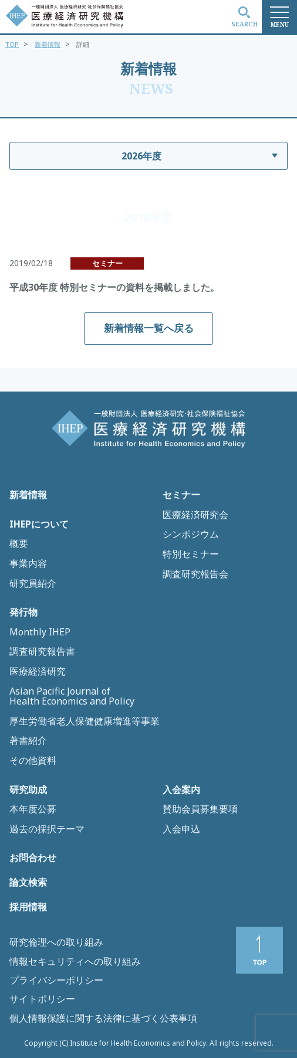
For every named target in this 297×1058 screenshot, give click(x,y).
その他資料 (32, 761)
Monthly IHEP (39, 632)
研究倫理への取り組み (56, 941)
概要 (18, 544)
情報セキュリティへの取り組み (75, 961)
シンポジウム (191, 534)
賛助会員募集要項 (200, 809)
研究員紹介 (32, 584)
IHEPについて (39, 524)
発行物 (23, 612)
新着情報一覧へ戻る (149, 328)
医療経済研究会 (195, 515)
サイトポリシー (42, 998)
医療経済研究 (37, 671)
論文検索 (28, 882)
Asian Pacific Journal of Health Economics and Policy (71, 696)
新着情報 (47, 44)
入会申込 (181, 829)
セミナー (181, 495)
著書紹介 (28, 741)
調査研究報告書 (42, 652)
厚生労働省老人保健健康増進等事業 (84, 721)
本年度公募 (32, 809)
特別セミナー (191, 554)
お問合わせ (32, 858)
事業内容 (28, 564)
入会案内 (181, 790)
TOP (12, 44)
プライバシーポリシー (56, 980)
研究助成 (28, 790)
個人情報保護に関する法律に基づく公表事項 (103, 1018)
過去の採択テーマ (47, 829)
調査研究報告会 (195, 574)
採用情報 (28, 907)
